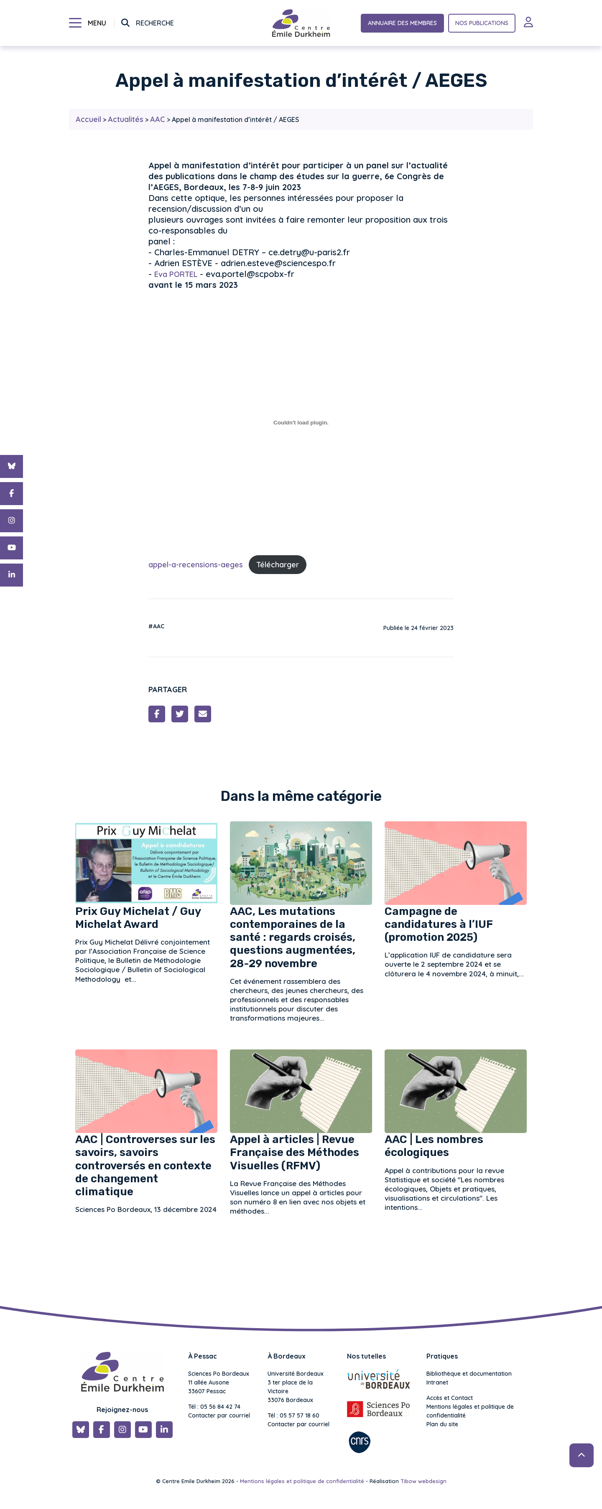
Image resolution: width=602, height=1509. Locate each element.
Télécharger (277, 564)
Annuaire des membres (402, 23)
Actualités (125, 119)
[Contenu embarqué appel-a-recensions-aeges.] (301, 422)
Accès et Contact (449, 1398)
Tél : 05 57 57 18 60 (293, 1415)
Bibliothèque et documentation (469, 1373)
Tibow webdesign (423, 1481)
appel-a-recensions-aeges (195, 564)
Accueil (88, 119)
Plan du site (442, 1424)
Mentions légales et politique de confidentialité (470, 1411)
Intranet (437, 1382)
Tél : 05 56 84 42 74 (214, 1406)
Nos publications (481, 23)
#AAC (156, 626)
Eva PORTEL (175, 274)
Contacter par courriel (219, 1415)
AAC (157, 119)
